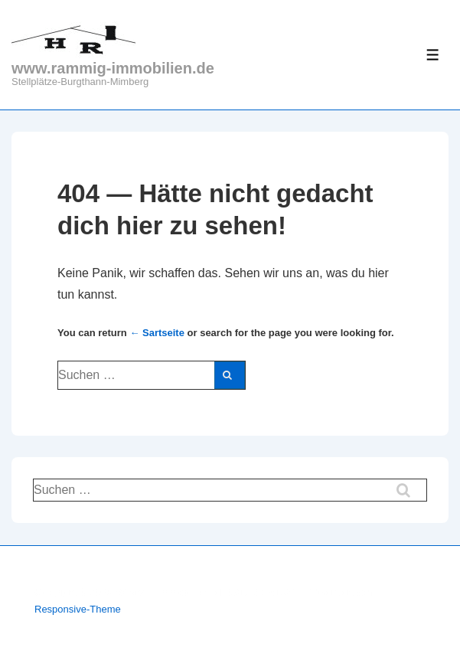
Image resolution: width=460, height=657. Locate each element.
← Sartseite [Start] (156, 332)
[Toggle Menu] (432, 54)
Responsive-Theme (77, 609)
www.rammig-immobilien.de (112, 68)
